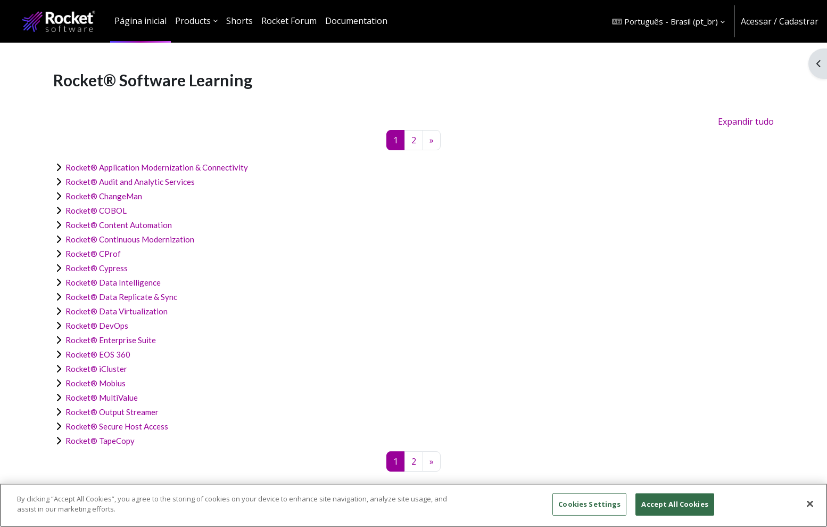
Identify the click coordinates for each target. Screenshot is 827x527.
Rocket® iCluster (96, 369)
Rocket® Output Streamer (112, 412)
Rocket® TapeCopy (100, 440)
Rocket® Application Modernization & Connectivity (156, 167)
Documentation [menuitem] (356, 21)
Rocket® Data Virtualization (116, 311)
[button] (668, 21)
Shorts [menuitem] (239, 21)
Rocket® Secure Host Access (116, 426)
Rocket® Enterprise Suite (110, 340)
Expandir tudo (746, 121)
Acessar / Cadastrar (779, 21)
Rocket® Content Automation (118, 225)
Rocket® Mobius (95, 383)
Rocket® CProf (93, 253)
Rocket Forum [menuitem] (289, 21)
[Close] (810, 503)
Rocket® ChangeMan (103, 196)
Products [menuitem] (193, 21)
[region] (413, 505)
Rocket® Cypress (96, 268)
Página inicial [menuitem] (140, 21)
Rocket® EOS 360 (97, 354)
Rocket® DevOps (96, 325)
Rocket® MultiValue (101, 397)
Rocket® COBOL (96, 210)
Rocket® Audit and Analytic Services (130, 182)
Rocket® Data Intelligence (113, 282)
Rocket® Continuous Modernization (129, 239)
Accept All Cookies (674, 504)
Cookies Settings (589, 504)
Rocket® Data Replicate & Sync (121, 297)
